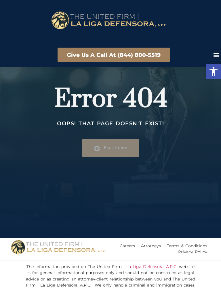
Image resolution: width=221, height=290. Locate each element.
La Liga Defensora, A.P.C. (151, 266)
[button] (213, 71)
